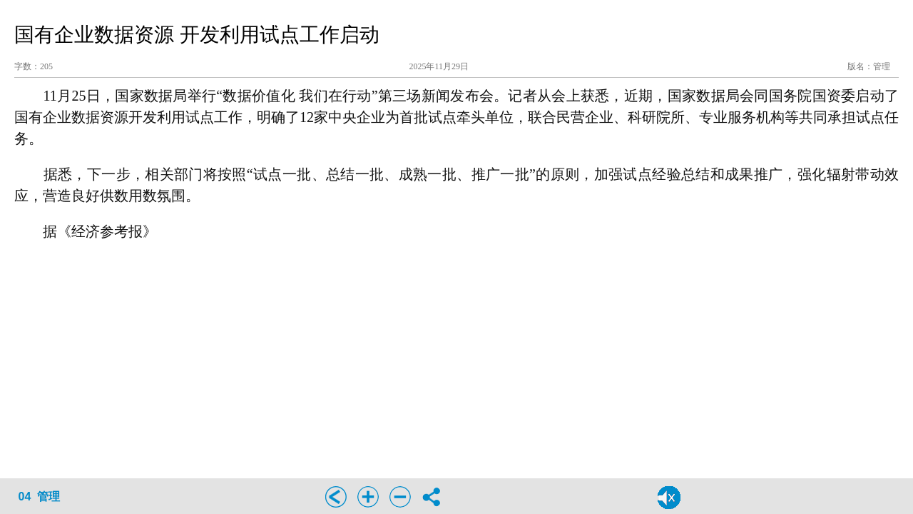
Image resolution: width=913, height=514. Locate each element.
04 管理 (40, 496)
